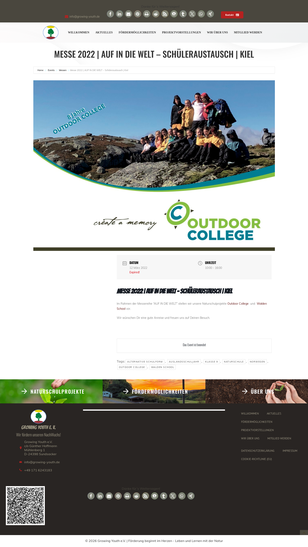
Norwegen (257, 361)
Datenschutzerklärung (257, 451)
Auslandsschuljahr (184, 361)
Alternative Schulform (145, 361)
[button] (110, 13)
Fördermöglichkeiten (137, 32)
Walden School (162, 367)
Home (40, 70)
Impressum (290, 451)
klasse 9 (211, 361)
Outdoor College (238, 303)
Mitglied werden (248, 32)
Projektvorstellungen (181, 32)
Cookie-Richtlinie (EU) (256, 459)
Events (51, 70)
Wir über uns (217, 32)
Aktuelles (104, 32)
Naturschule (234, 361)
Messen (62, 70)
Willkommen (78, 32)
